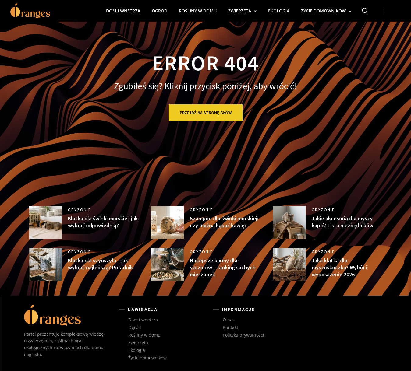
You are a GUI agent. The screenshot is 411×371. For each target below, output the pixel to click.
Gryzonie (79, 210)
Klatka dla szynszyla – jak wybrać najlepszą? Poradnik (100, 264)
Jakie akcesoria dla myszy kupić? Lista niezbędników (342, 222)
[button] (365, 10)
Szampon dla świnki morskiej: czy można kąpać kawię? (224, 222)
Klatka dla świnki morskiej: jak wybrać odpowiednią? (103, 222)
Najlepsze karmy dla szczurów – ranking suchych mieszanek (223, 267)
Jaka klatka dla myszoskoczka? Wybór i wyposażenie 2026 (339, 267)
